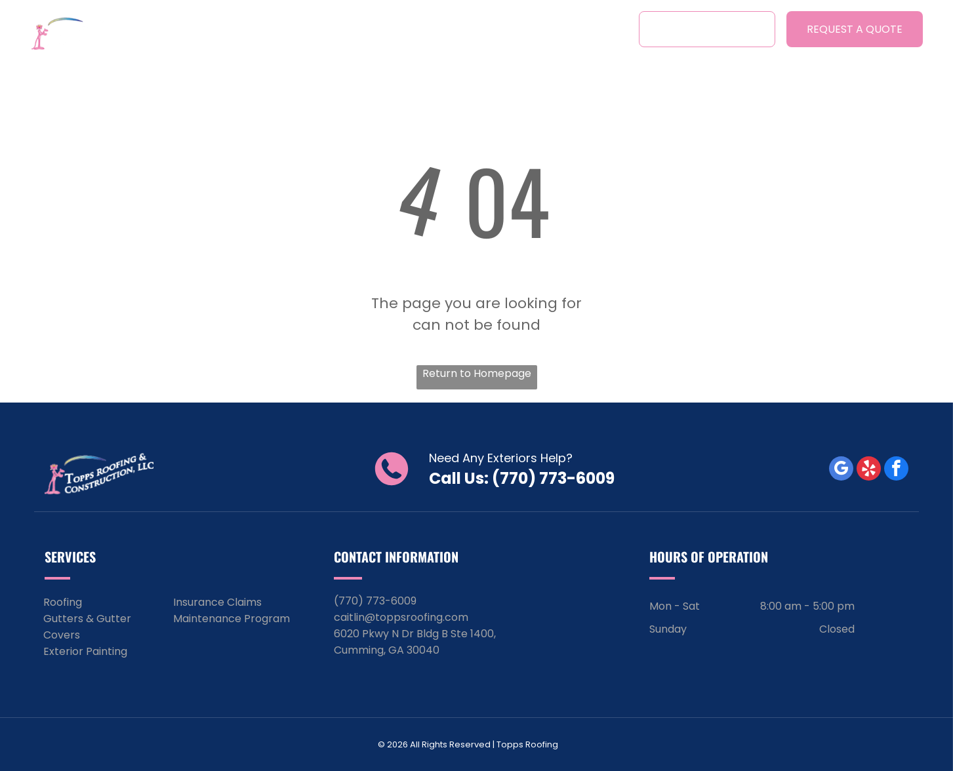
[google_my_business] (841, 470)
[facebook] (896, 470)
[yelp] (869, 470)
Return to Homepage (476, 373)
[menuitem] (230, 28)
